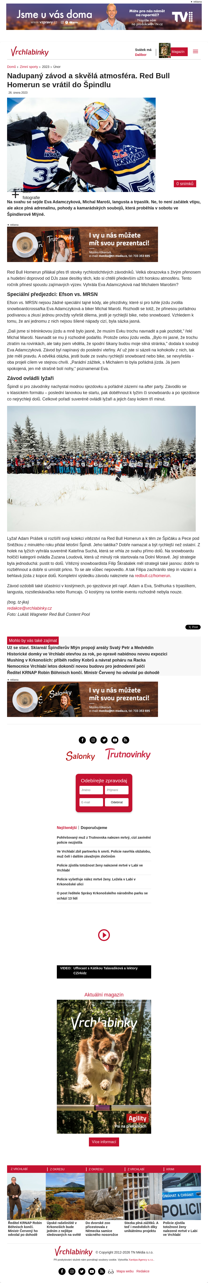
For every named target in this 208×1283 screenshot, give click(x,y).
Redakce (143, 1271)
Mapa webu (124, 1271)
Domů (11, 67)
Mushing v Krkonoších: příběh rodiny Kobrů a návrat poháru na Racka (76, 660)
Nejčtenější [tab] (67, 828)
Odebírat (117, 802)
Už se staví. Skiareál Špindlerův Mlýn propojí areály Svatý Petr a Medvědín (80, 647)
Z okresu (57, 1169)
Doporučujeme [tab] (94, 828)
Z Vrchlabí (19, 1169)
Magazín (178, 52)
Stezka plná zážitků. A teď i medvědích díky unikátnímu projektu (141, 1227)
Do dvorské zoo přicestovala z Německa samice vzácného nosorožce (102, 1229)
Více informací (104, 1142)
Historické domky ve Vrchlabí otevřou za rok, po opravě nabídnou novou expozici (87, 654)
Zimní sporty (29, 67)
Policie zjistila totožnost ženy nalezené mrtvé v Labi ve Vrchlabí (180, 1229)
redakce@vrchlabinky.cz (29, 608)
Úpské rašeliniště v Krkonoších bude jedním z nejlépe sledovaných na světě (64, 1229)
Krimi (170, 1169)
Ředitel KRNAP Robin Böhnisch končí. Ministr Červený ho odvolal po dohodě (83, 672)
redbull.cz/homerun (152, 575)
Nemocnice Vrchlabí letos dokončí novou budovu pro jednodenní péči (76, 666)
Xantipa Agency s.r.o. (141, 1259)
